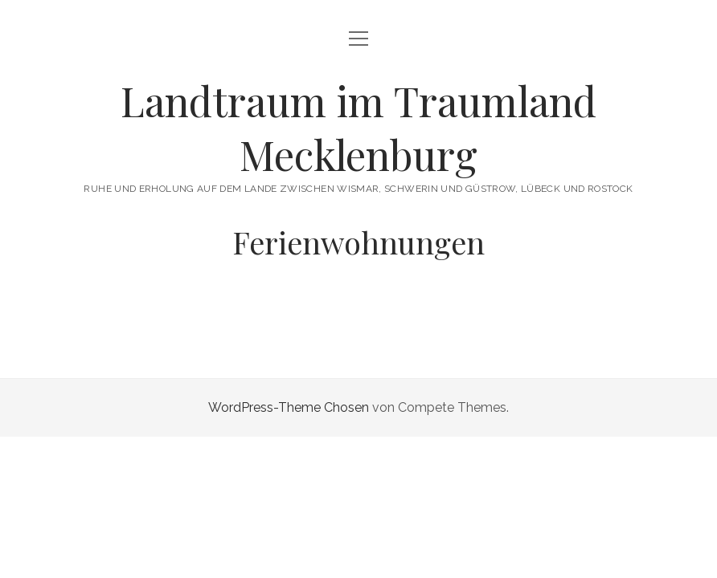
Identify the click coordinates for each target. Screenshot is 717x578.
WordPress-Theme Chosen (288, 407)
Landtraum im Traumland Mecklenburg (358, 127)
